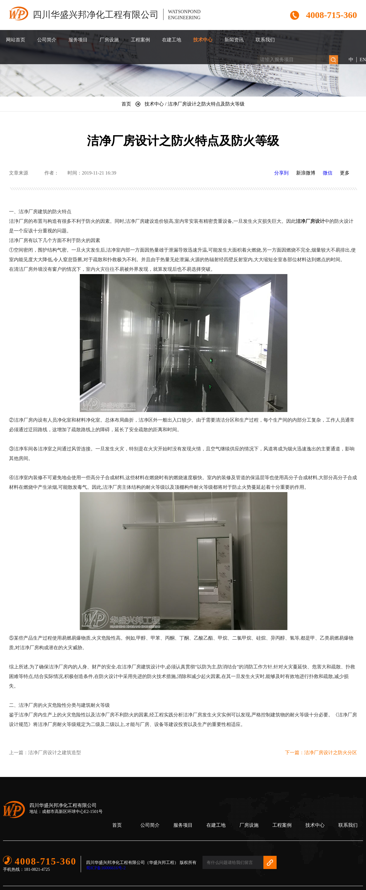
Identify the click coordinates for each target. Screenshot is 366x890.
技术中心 (202, 39)
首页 (117, 825)
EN (363, 59)
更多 (345, 172)
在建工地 (171, 39)
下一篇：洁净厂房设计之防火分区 (321, 752)
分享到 (281, 172)
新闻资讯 (234, 39)
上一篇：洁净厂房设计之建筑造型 (45, 752)
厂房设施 (109, 39)
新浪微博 (305, 172)
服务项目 (78, 39)
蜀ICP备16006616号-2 (105, 868)
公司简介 (46, 39)
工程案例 (140, 39)
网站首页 (15, 39)
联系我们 (265, 39)
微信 (327, 172)
